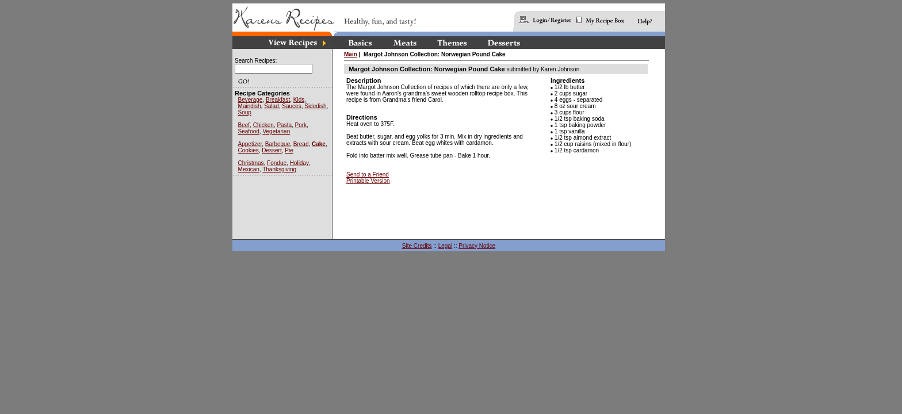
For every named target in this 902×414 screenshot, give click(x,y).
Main (350, 54)
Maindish (249, 106)
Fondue (276, 163)
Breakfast (278, 100)
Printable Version (368, 181)
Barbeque (277, 144)
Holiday (299, 163)
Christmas (251, 163)
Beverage (250, 100)
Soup (244, 112)
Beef (244, 125)
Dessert (271, 150)
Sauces (291, 106)
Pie (289, 150)
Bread (301, 144)
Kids (298, 100)
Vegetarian (276, 131)
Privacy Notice (476, 246)
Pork (301, 125)
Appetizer (250, 144)
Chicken (263, 125)
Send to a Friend (367, 174)
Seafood (248, 131)
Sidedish (315, 106)
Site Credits (417, 246)
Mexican (248, 169)
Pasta (284, 125)
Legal (445, 246)
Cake (319, 144)
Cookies (248, 150)
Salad (271, 106)
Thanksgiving (279, 169)
